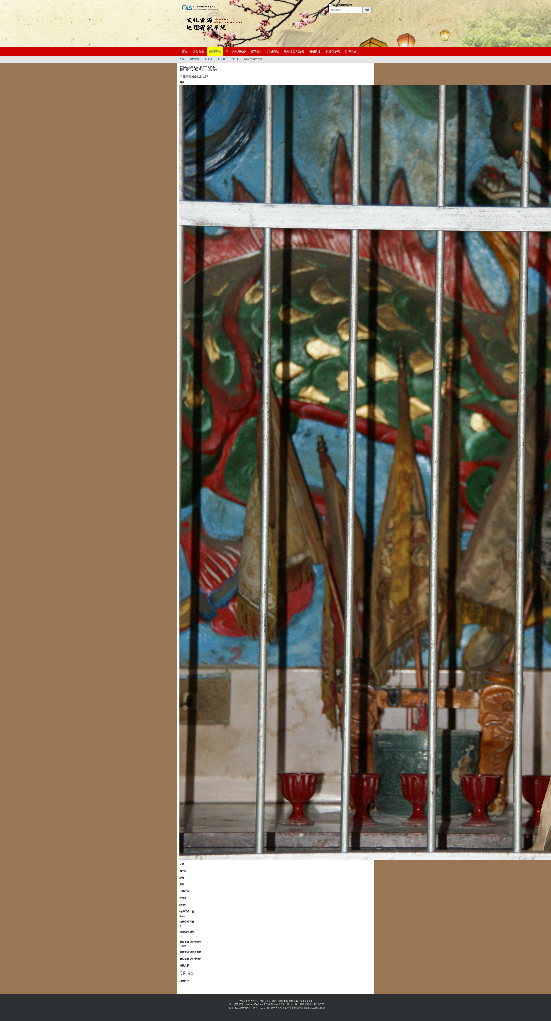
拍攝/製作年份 (186, 911)
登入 (324, 14)
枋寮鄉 (221, 58)
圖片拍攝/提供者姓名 (190, 941)
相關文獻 (184, 965)
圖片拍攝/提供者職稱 (190, 958)
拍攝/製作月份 (186, 921)
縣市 (181, 877)
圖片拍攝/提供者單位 (190, 952)
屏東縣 (208, 58)
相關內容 (184, 980)
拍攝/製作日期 (186, 931)
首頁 (185, 51)
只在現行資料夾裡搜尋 (342, 5)
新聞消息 (350, 51)
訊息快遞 (273, 51)
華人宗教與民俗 (236, 51)
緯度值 (183, 904)
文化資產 (198, 51)
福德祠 (234, 58)
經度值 (183, 898)
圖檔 (181, 82)
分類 (181, 864)
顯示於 (183, 871)
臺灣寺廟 (215, 51)
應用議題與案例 (294, 51)
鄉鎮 (181, 884)
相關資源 (314, 51)
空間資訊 (256, 51)
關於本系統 (333, 51)
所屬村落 (184, 891)
